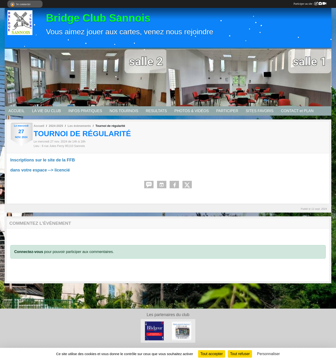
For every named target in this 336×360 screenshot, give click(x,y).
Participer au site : (310, 3)
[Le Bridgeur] (154, 331)
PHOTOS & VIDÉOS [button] (191, 111)
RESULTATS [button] (156, 111)
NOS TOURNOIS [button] (124, 111)
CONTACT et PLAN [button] (297, 111)
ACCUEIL (16, 111)
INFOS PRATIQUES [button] (85, 111)
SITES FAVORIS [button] (259, 111)
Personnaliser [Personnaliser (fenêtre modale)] (268, 354)
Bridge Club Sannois (98, 18)
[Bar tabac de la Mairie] (182, 331)
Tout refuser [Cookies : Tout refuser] (240, 354)
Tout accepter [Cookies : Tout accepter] (211, 354)
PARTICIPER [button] (227, 111)
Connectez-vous (28, 252)
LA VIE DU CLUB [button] (46, 111)
